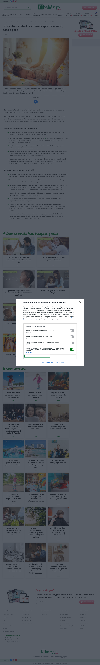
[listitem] (50, 327)
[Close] (80, 302)
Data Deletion (40, 362)
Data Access (49, 362)
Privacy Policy (60, 362)
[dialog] (50, 332)
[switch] (72, 330)
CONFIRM (37, 356)
